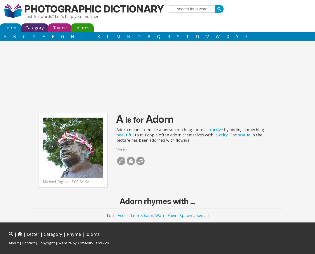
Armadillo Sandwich (93, 243)
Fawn (172, 215)
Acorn (123, 215)
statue (244, 135)
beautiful (125, 135)
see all (203, 215)
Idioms (82, 28)
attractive (213, 129)
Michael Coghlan (56, 181)
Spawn (186, 215)
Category (34, 28)
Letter (10, 28)
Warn (160, 215)
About (14, 243)
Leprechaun (142, 215)
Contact (28, 243)
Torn (111, 215)
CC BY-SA (81, 181)
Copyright (46, 243)
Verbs (121, 149)
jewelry (221, 135)
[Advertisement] (157, 73)
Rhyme (59, 28)
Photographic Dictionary (94, 9)
